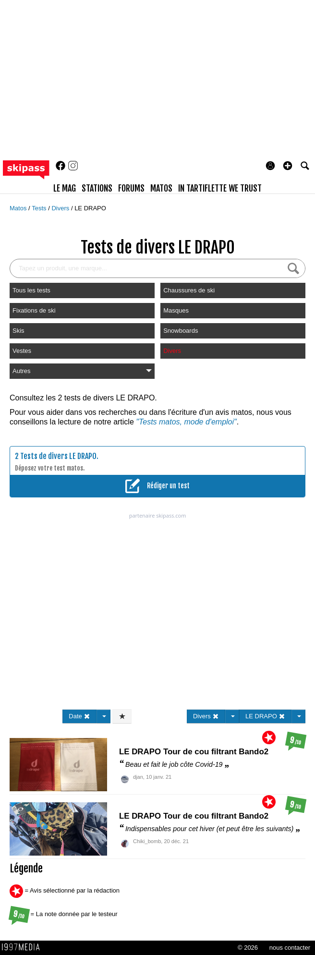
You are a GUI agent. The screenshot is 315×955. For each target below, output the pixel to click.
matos (161, 188)
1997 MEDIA (23, 947)
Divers (61, 208)
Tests (40, 208)
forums (131, 188)
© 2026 (248, 947)
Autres (82, 371)
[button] (287, 165)
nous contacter (289, 947)
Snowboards (180, 330)
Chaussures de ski (189, 290)
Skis (18, 330)
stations (97, 188)
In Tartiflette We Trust (220, 188)
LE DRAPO (90, 208)
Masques (176, 310)
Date (79, 716)
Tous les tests (31, 290)
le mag (64, 188)
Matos (19, 208)
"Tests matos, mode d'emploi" (186, 422)
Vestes (21, 350)
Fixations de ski (34, 310)
